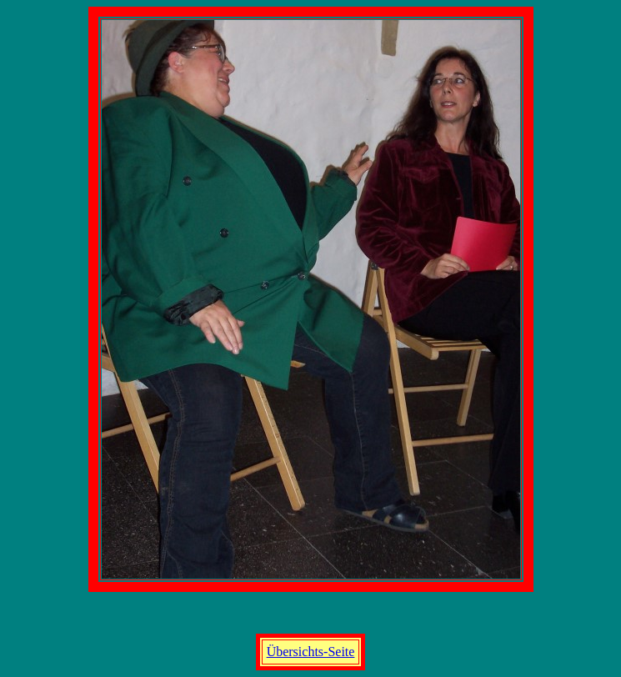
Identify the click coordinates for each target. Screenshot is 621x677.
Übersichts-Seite (311, 651)
